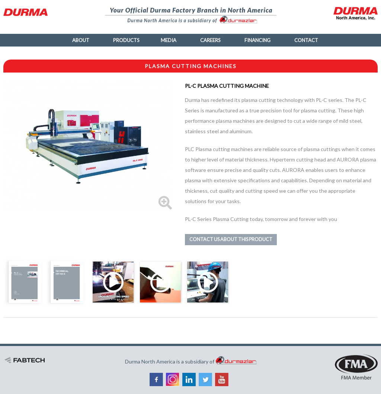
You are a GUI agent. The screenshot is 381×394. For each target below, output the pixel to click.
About (80, 40)
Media (168, 40)
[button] (87, 145)
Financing (257, 40)
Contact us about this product (230, 239)
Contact (306, 40)
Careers (210, 40)
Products (126, 40)
